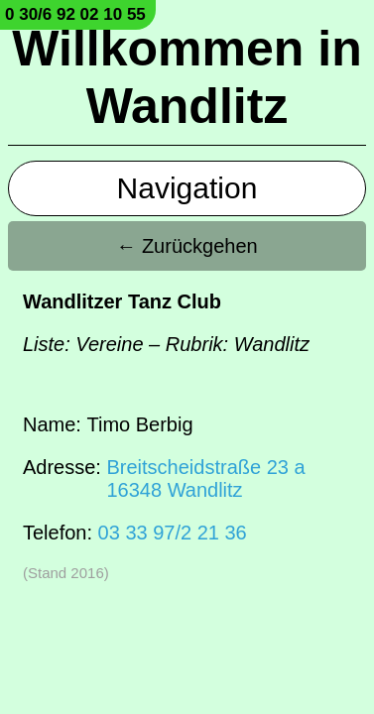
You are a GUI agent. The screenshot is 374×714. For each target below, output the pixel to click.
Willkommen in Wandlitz (186, 77)
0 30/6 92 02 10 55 (75, 14)
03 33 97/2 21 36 (172, 532)
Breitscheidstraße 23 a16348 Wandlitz (205, 478)
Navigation (187, 188)
